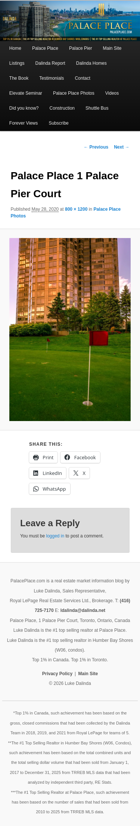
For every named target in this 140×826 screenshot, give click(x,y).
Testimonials (51, 78)
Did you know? (24, 108)
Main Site (112, 48)
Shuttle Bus (96, 108)
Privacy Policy (57, 673)
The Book (18, 78)
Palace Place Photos (73, 93)
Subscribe (58, 123)
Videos (112, 93)
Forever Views (23, 123)
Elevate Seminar (25, 93)
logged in (55, 536)
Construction (62, 108)
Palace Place (45, 48)
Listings (17, 63)
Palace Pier (80, 48)
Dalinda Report (50, 63)
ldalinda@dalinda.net (82, 610)
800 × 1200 (76, 209)
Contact (82, 78)
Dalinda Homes (91, 63)
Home (15, 48)
